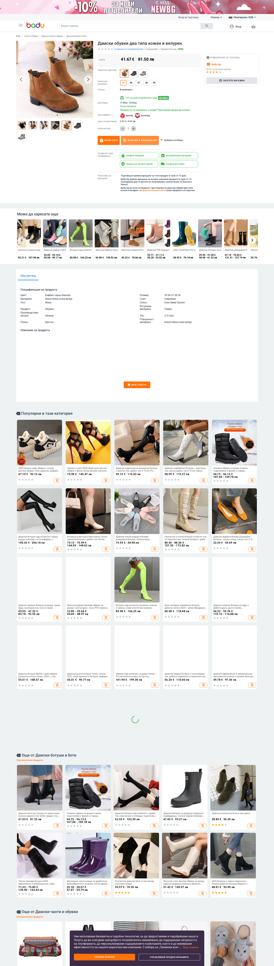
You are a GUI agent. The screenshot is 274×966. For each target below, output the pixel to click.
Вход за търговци (188, 17)
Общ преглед (28, 275)
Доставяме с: (105, 115)
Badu (18, 36)
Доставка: (103, 103)
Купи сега (108, 140)
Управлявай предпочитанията (169, 957)
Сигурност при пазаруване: (105, 154)
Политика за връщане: (104, 177)
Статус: (101, 89)
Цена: (102, 59)
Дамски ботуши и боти (76, 36)
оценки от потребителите (128, 49)
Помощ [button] (216, 17)
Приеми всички (105, 957)
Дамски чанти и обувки (52, 36)
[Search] (130, 26)
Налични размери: (102, 82)
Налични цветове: (107, 70)
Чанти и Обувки (31, 36)
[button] (21, 25)
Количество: (104, 128)
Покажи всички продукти (29, 624)
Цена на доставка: (107, 121)
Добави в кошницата (140, 140)
